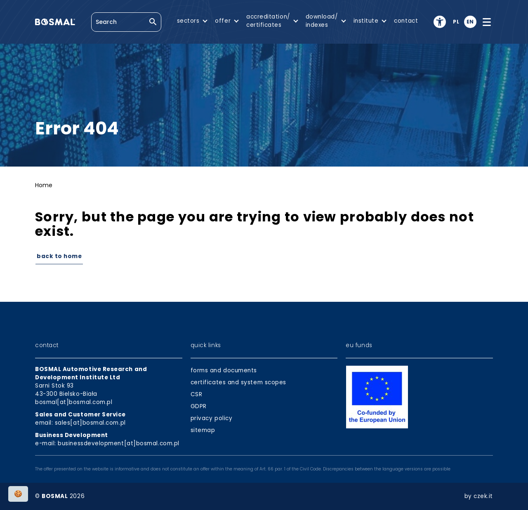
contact (406, 21)
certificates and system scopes (238, 382)
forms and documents (224, 370)
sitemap (203, 430)
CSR (197, 394)
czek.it (483, 496)
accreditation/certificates (268, 21)
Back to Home (59, 256)
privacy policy (212, 418)
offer (223, 21)
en (470, 21)
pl (456, 21)
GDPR (199, 406)
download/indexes (322, 21)
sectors (188, 21)
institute (366, 21)
